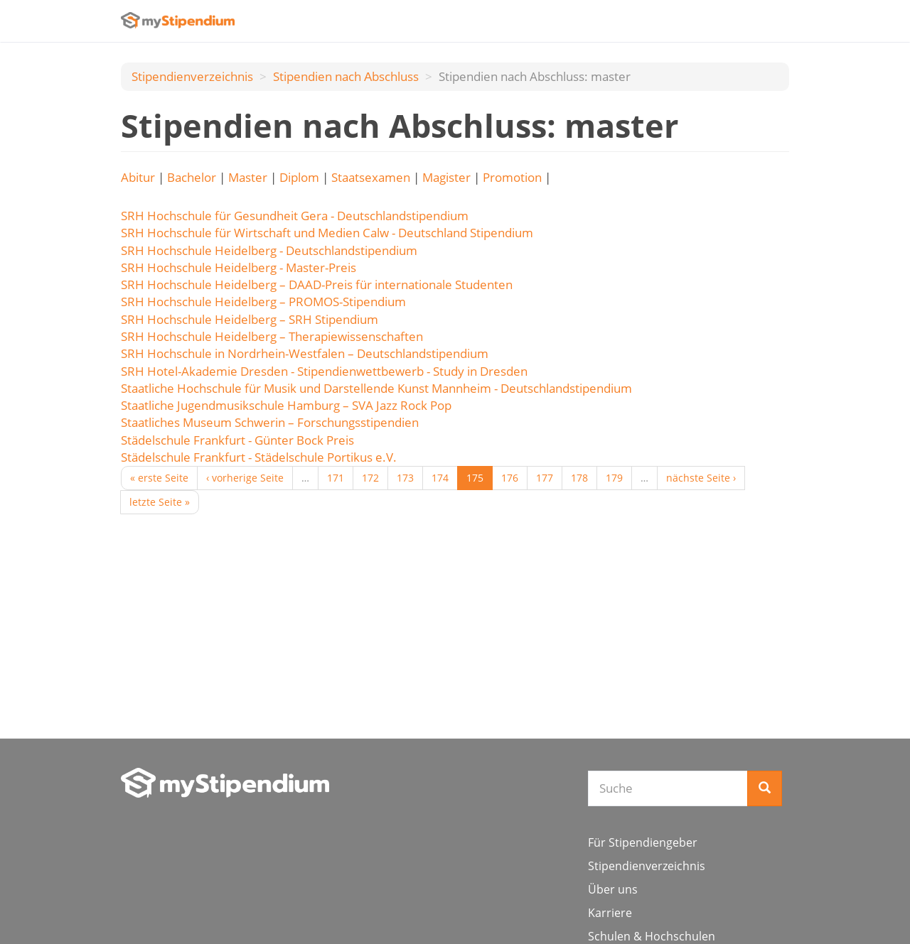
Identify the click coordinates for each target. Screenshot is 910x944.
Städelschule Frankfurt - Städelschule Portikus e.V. (259, 457)
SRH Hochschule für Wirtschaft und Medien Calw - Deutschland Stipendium (327, 232)
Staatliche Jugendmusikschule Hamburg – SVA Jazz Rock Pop (286, 405)
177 (544, 477)
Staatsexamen (370, 177)
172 (370, 477)
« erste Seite (159, 477)
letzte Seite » (159, 502)
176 (509, 477)
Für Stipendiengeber (642, 842)
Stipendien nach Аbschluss (346, 76)
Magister (446, 177)
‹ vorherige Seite (245, 477)
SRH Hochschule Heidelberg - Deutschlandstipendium (269, 250)
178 (579, 477)
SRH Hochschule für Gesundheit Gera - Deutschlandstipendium (295, 215)
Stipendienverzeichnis (192, 76)
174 (440, 477)
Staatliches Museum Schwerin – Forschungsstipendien (270, 422)
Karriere (610, 913)
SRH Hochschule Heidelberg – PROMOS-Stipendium (263, 301)
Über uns (613, 889)
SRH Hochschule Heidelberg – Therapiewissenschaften (272, 336)
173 (405, 477)
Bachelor (191, 177)
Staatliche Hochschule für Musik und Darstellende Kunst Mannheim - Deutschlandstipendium (376, 388)
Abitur (138, 177)
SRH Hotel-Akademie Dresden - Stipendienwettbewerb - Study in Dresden (324, 371)
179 (614, 477)
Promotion (512, 177)
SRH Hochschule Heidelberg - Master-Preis (238, 267)
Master (247, 177)
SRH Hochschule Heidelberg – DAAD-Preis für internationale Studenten (317, 284)
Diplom (299, 177)
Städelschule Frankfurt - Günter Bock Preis (237, 440)
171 (335, 477)
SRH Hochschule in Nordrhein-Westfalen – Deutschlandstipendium (304, 353)
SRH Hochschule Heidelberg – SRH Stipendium (249, 319)
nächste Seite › (701, 477)
